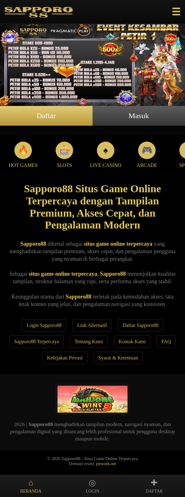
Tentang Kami (89, 341)
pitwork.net (106, 463)
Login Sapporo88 (44, 325)
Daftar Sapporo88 (140, 325)
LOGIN (92, 486)
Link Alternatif (92, 325)
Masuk (138, 116)
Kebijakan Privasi (64, 357)
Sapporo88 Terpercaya (36, 341)
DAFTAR (154, 486)
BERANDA (31, 486)
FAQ (166, 341)
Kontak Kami (132, 341)
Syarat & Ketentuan (118, 357)
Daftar (46, 116)
